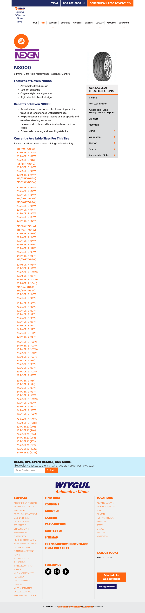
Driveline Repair (21, 529)
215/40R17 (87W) (26, 198)
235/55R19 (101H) (26, 422)
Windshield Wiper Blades (25, 595)
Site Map (51, 537)
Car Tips (89, 23)
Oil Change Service (23, 547)
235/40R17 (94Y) (26, 209)
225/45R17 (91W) (26, 233)
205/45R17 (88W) (26, 217)
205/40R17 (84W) (26, 191)
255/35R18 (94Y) (26, 298)
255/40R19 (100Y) (26, 413)
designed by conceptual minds (75, 607)
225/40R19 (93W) (26, 402)
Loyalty (100, 23)
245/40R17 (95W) (26, 213)
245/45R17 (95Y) (26, 255)
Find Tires (52, 497)
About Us (111, 23)
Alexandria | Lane (105, 503)
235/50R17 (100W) (27, 272)
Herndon (94, 124)
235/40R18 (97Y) (25, 314)
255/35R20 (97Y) (26, 441)
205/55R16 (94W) (26, 167)
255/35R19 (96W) (26, 395)
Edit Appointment (107, 586)
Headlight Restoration (25, 540)
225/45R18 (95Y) (26, 336)
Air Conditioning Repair (25, 503)
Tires (43, 23)
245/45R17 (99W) (26, 252)
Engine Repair (20, 533)
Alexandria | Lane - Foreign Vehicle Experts (102, 111)
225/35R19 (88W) (26, 375)
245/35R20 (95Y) (26, 434)
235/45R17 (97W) (26, 244)
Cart (54, 3)
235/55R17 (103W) (27, 279)
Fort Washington (98, 103)
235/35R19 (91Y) (25, 380)
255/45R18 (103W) (27, 349)
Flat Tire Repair (20, 536)
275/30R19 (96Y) (26, 367)
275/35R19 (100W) (27, 399)
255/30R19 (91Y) (25, 360)
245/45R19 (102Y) (26, 419)
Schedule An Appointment (111, 577)
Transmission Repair (23, 566)
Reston (93, 149)
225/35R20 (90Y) (26, 426)
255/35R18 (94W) (26, 294)
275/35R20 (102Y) (26, 448)
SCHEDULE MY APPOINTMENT (110, 3)
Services (53, 23)
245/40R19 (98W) (26, 410)
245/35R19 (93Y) (26, 387)
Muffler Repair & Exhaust (25, 544)
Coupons (65, 23)
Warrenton (95, 137)
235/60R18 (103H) (26, 356)
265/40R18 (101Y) (26, 333)
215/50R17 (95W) (26, 259)
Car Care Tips (55, 524)
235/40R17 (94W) (26, 206)
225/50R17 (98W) (26, 264)
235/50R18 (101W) (26, 353)
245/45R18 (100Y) (26, 341)
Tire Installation (22, 558)
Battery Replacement (24, 507)
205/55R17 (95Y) (26, 275)
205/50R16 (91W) (26, 160)
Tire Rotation (20, 562)
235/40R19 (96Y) (26, 406)
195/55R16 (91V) (25, 163)
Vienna (93, 97)
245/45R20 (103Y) (26, 452)
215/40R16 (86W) (26, 148)
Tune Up (17, 569)
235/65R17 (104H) (26, 283)
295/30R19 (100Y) (26, 371)
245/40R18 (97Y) (25, 325)
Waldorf (93, 118)
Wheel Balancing (22, 592)
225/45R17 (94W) (26, 237)
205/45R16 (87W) (26, 152)
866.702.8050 (74, 3)
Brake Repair (19, 510)
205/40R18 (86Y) (26, 303)
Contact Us (53, 531)
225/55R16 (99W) (26, 187)
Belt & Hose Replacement (25, 514)
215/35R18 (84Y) (25, 287)
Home (34, 23)
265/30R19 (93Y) (26, 364)
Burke (92, 130)
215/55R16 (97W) (26, 178)
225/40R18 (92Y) (26, 307)
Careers (77, 23)
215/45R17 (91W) (26, 226)
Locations (124, 23)
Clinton (93, 143)
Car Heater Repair (22, 518)
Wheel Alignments (23, 588)
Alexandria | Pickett (99, 155)
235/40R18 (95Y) (26, 318)
